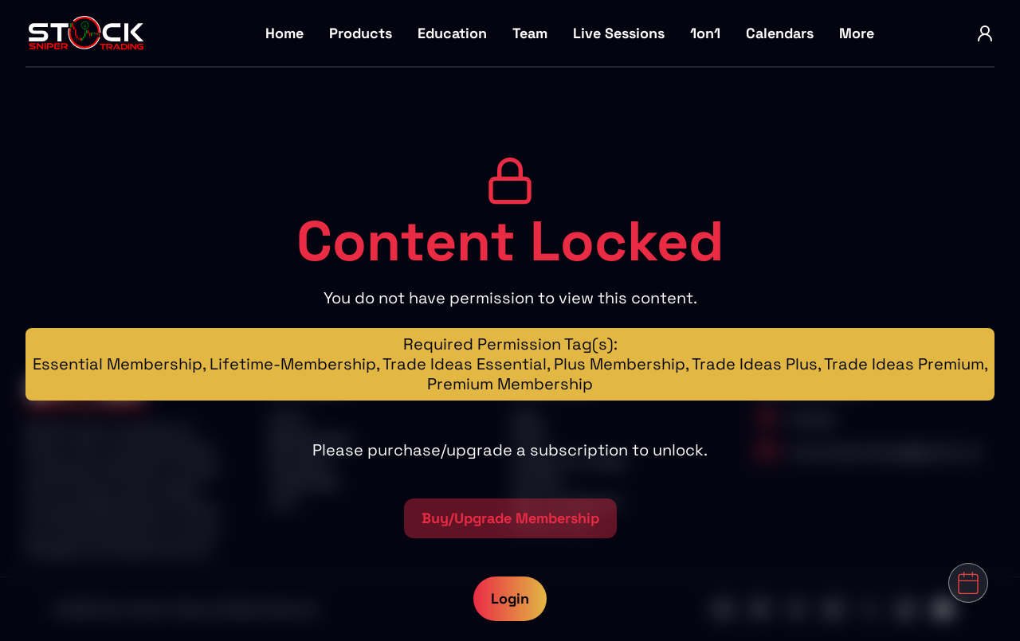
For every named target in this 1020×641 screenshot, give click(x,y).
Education (452, 33)
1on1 (705, 33)
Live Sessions (619, 33)
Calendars (780, 33)
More (856, 33)
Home (284, 33)
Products (360, 33)
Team (529, 33)
